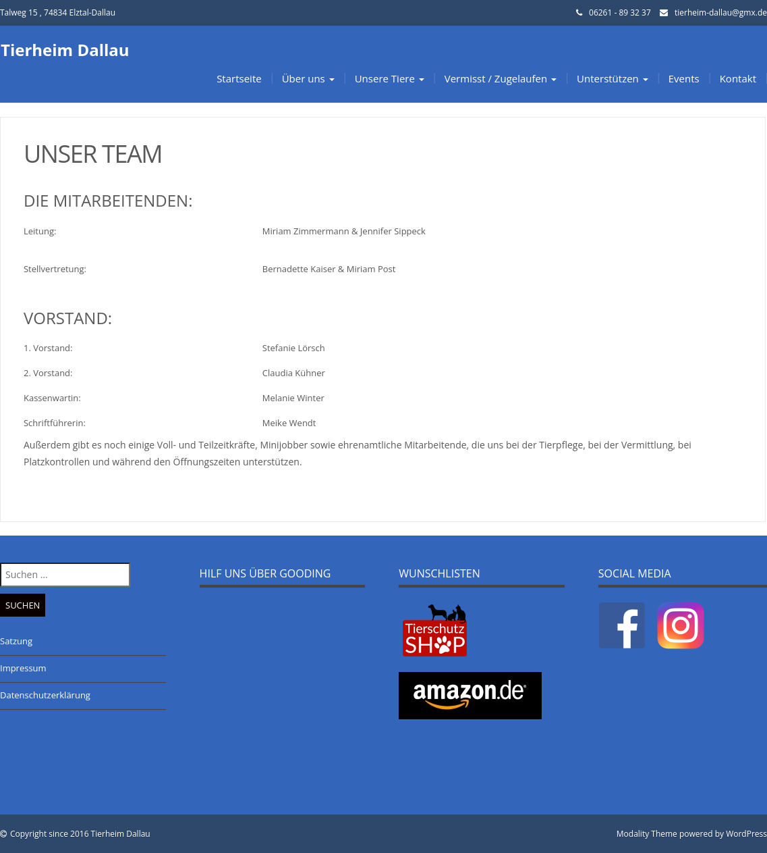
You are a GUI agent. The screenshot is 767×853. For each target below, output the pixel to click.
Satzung (16, 641)
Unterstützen (612, 78)
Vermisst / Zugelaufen (501, 78)
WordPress (746, 833)
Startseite (239, 78)
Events (684, 78)
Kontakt (738, 78)
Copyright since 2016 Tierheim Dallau (80, 833)
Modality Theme (647, 833)
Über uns (308, 78)
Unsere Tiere (389, 78)
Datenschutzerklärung (45, 695)
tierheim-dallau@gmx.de (721, 12)
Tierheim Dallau (65, 49)
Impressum (23, 668)
